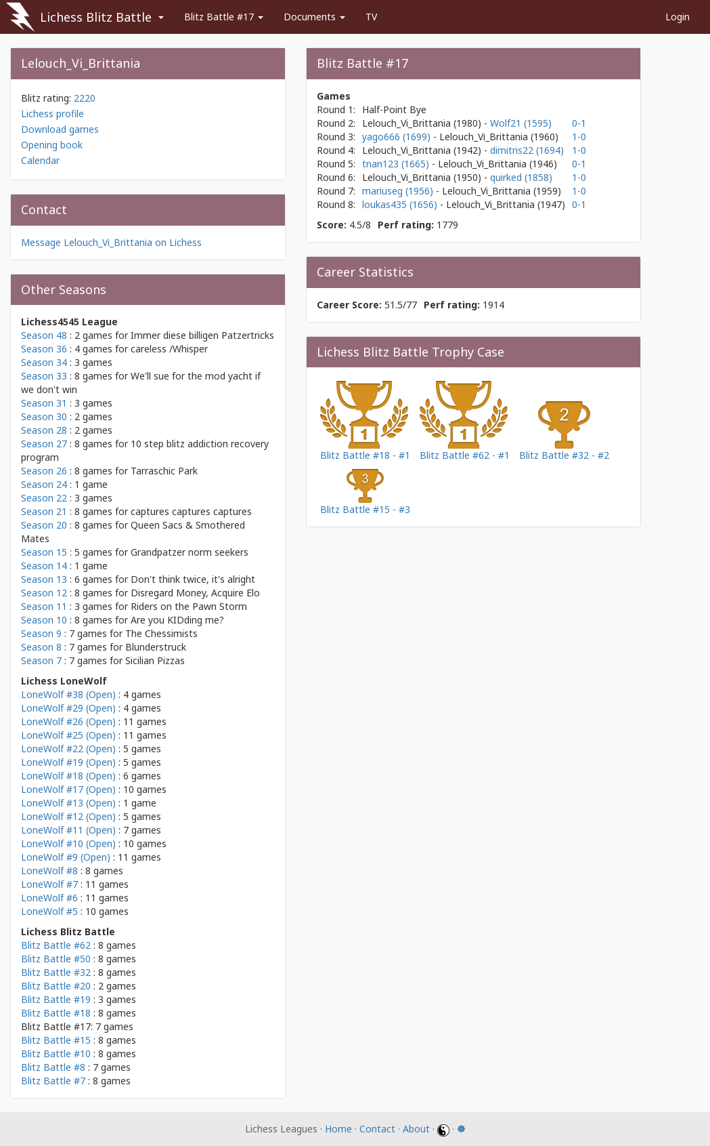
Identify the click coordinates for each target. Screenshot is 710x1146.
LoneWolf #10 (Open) (68, 843)
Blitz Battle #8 (53, 1067)
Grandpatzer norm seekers (189, 552)
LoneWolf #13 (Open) (68, 802)
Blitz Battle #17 (223, 16)
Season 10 (44, 619)
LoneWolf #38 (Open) (68, 694)
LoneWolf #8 (49, 870)
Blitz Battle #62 (56, 945)
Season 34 (44, 362)
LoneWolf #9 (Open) (65, 857)
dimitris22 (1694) (527, 150)
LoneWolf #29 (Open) (68, 707)
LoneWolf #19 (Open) (68, 762)
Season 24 (44, 484)
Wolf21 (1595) (521, 123)
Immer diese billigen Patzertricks (202, 335)
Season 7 (41, 660)
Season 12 (44, 592)
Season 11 (44, 606)
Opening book (52, 144)
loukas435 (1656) (401, 204)
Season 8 (41, 646)
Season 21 (44, 511)
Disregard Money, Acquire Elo (195, 592)
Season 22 (44, 497)
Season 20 (44, 524)
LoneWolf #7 (49, 884)
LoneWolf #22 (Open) (68, 748)
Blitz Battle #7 (53, 1080)
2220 (84, 97)
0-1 (579, 123)
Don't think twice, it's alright (193, 579)
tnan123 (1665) (397, 163)
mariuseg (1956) (399, 190)
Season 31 (44, 402)
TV (371, 16)
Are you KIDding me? (177, 619)
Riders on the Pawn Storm (189, 606)
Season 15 (44, 552)
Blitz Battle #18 (56, 1012)
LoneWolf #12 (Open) (68, 816)
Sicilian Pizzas (155, 660)
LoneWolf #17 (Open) (68, 789)
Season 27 (44, 443)
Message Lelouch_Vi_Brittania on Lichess (111, 242)
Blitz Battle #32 (56, 972)
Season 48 (44, 335)
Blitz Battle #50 (56, 958)
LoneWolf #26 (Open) (68, 721)
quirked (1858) (521, 177)
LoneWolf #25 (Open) (68, 735)
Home (338, 1128)
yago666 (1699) (397, 136)
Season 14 (44, 565)
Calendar (40, 160)
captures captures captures (191, 511)
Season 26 (44, 470)
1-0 (579, 136)
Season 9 (41, 633)
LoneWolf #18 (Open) (68, 775)
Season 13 (44, 579)
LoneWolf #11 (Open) (68, 829)
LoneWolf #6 (49, 897)
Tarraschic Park (164, 470)
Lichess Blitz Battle (96, 17)
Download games (60, 129)
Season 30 (44, 416)
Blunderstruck (155, 646)
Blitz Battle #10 (56, 1053)
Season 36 (44, 348)
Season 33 (44, 375)
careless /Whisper (169, 348)
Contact (377, 1128)
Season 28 (44, 430)
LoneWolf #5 (49, 911)
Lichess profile (52, 113)
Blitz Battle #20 (56, 985)
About (416, 1128)
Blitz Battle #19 (56, 999)
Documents (314, 16)
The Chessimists (161, 633)
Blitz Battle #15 (56, 1040)
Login (677, 16)
